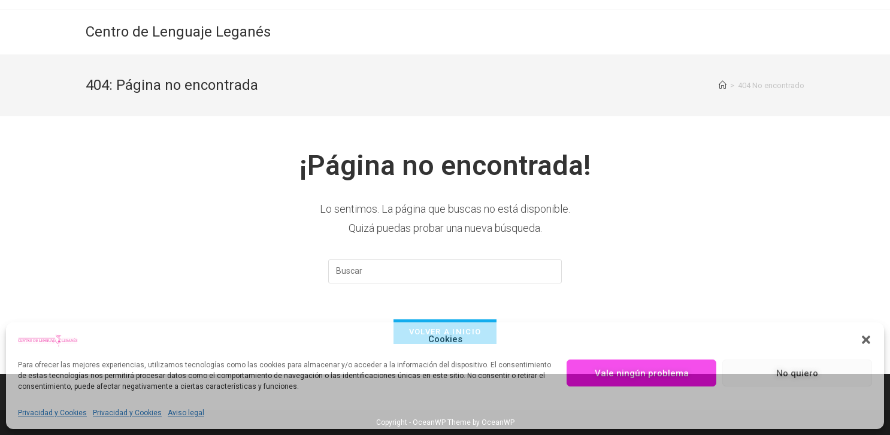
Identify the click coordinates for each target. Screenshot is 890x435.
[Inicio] (722, 85)
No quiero (797, 373)
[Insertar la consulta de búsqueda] (445, 271)
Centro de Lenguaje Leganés (178, 31)
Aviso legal (186, 413)
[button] (866, 340)
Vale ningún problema (642, 373)
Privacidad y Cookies (52, 413)
